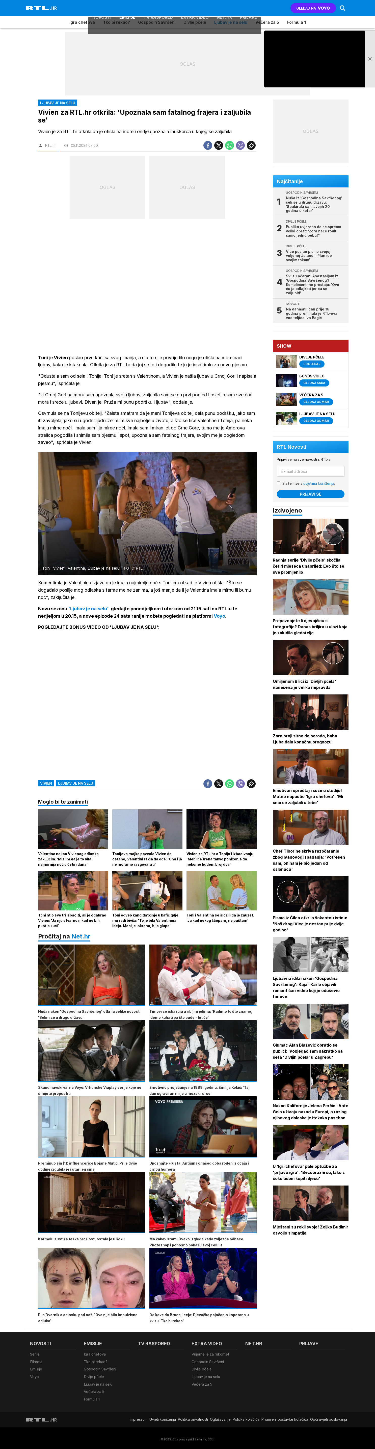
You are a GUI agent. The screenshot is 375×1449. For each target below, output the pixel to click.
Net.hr (80, 937)
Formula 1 (296, 22)
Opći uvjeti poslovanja (328, 1417)
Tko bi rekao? (116, 22)
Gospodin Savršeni (156, 22)
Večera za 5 (267, 22)
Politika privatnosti (193, 1417)
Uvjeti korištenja (162, 1417)
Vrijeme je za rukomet (210, 1355)
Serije (35, 1355)
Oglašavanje (220, 1417)
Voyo (34, 1376)
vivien (46, 784)
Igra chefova (82, 22)
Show (284, 346)
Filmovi (36, 1362)
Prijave (248, 8)
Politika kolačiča (246, 1417)
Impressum (138, 1417)
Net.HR (224, 8)
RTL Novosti (292, 447)
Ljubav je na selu (230, 22)
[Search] (342, 8)
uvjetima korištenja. (319, 483)
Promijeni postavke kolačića (284, 1417)
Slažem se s (309, 483)
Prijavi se (311, 494)
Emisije (127, 8)
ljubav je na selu (75, 784)
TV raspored (158, 8)
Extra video (195, 8)
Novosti (101, 8)
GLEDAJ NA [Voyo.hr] (313, 8)
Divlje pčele (194, 22)
